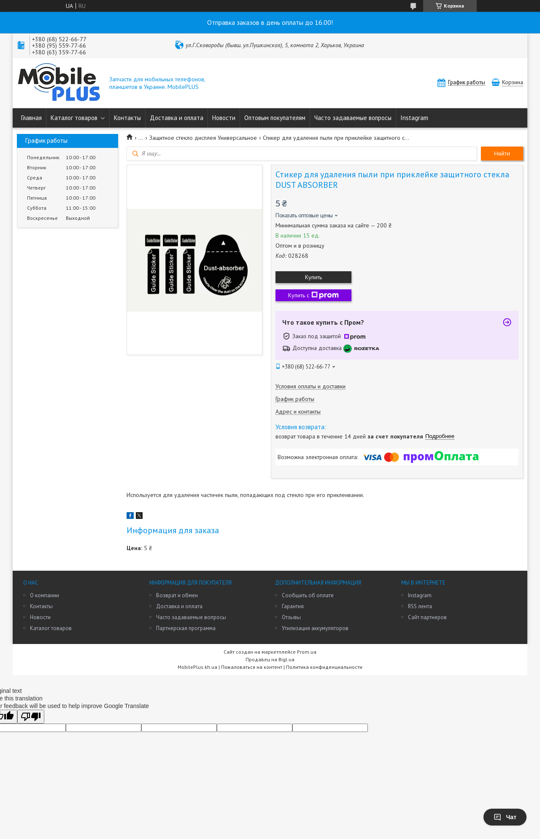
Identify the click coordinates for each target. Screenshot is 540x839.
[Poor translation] (30, 717)
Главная (31, 118)
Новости (223, 118)
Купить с (313, 295)
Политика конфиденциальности (324, 667)
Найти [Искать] (502, 153)
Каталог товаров (74, 118)
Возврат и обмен (177, 595)
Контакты (127, 118)
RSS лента (420, 606)
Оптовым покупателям (274, 118)
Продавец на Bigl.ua (270, 659)
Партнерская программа (186, 628)
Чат (505, 817)
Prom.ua (306, 652)
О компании (44, 595)
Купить (313, 277)
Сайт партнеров (427, 617)
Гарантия (293, 606)
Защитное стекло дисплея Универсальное (203, 138)
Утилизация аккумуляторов (315, 628)
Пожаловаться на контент (251, 667)
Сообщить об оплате (308, 595)
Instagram (414, 118)
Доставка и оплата (176, 118)
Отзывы (291, 617)
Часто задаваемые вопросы (353, 118)
